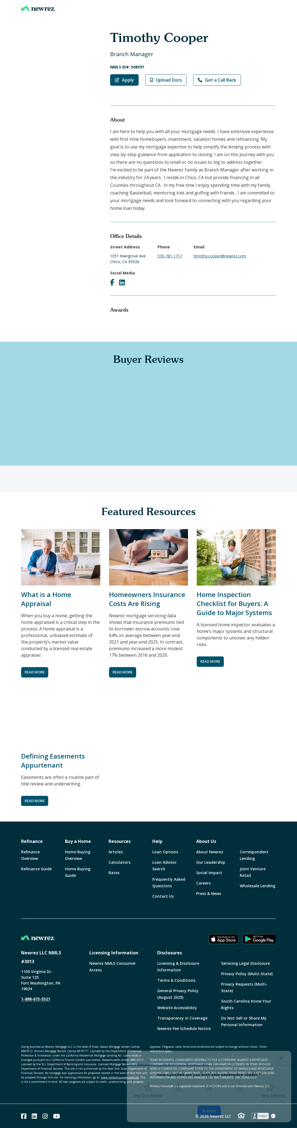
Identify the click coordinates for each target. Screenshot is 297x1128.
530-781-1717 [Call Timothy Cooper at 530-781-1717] (170, 256)
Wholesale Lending (257, 885)
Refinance (32, 841)
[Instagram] (45, 1116)
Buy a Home (78, 841)
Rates (113, 872)
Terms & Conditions (176, 980)
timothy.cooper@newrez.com (220, 256)
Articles (115, 851)
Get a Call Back (217, 80)
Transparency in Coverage (182, 1018)
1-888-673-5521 (35, 998)
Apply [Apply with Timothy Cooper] (124, 80)
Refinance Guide (36, 868)
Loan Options (165, 851)
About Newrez (209, 851)
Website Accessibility (177, 1007)
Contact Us (163, 896)
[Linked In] (34, 1116)
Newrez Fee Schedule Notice (184, 1028)
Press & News (208, 893)
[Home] (38, 8)
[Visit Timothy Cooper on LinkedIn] (122, 282)
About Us (206, 841)
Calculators (119, 862)
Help (157, 841)
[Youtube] (56, 1116)
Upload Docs (166, 80)
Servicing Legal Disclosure (245, 963)
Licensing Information (113, 953)
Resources (119, 841)
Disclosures (169, 953)
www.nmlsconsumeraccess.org (120, 1077)
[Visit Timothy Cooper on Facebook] (112, 282)
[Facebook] (23, 1116)
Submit (209, 1110)
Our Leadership (210, 862)
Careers (203, 883)
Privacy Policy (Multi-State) (247, 973)
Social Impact (209, 872)
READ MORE (35, 672)
